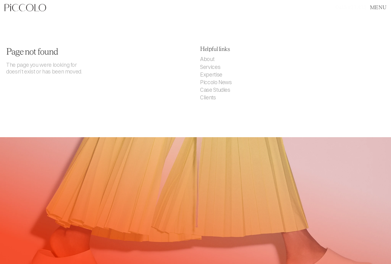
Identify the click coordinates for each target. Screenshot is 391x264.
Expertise (211, 74)
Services (210, 67)
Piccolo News (216, 82)
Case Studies (215, 90)
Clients (208, 97)
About (207, 59)
